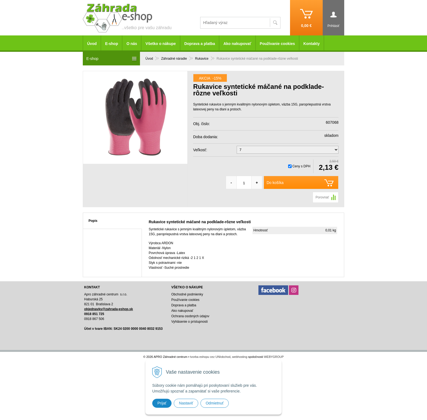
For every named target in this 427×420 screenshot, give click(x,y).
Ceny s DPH (301, 166)
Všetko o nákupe (160, 43)
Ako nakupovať (237, 43)
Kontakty (311, 43)
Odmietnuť (215, 403)
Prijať (161, 403)
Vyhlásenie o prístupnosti (189, 322)
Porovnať (322, 197)
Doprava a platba (199, 43)
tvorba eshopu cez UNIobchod (210, 356)
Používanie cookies (277, 43)
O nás (131, 43)
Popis (93, 221)
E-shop (111, 43)
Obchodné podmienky (187, 294)
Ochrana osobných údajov (190, 316)
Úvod (92, 43)
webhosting (239, 356)
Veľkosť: (200, 150)
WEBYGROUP (274, 356)
